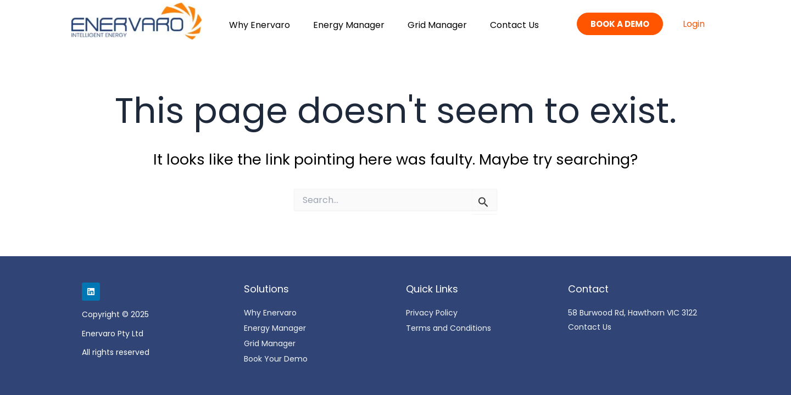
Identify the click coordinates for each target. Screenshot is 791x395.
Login (694, 24)
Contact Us (514, 25)
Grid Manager (437, 25)
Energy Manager (349, 25)
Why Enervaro (259, 25)
